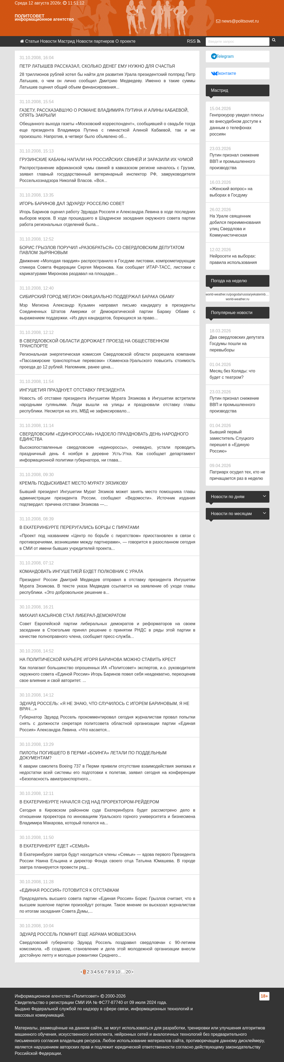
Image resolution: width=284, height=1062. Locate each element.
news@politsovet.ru (237, 21)
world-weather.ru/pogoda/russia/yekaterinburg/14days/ (244, 294)
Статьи (32, 41)
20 (128, 972)
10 (117, 972)
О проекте (125, 41)
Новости (48, 41)
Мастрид (66, 41)
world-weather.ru (237, 299)
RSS (193, 41)
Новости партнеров (95, 41)
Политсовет (30, 16)
